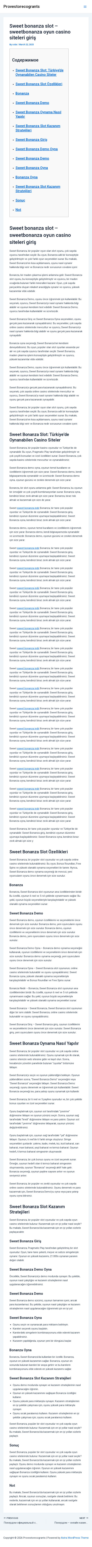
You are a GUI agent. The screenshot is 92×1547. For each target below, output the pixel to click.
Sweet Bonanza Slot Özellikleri (39, 84)
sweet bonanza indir (28, 508)
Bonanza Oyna (27, 177)
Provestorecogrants (21, 6)
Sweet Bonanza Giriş (31, 140)
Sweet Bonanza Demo (32, 103)
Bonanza (22, 93)
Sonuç (20, 200)
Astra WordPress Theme (75, 1537)
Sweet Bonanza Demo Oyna (37, 149)
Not (18, 210)
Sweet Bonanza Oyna (32, 168)
